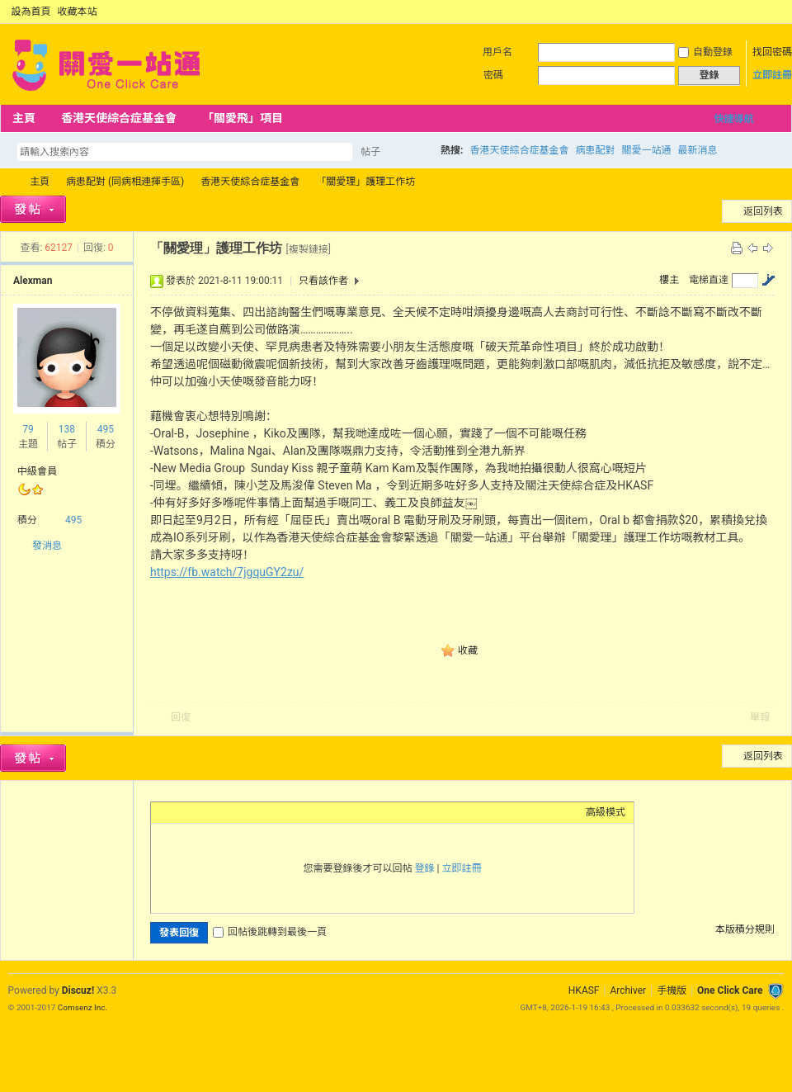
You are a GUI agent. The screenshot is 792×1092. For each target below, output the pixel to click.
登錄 (425, 868)
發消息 (47, 545)
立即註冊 (772, 75)
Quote (241, 812)
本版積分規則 (745, 929)
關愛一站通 (646, 150)
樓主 (669, 280)
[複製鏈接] (307, 249)
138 (67, 429)
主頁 (23, 118)
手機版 (671, 990)
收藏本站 (77, 11)
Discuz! (78, 990)
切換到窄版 (774, 11)
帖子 (370, 152)
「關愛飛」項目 (242, 118)
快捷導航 (733, 119)
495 (105, 429)
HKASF (584, 990)
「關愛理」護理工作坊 (365, 181)
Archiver (628, 990)
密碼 (493, 75)
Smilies (283, 812)
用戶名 (497, 52)
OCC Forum (6, 182)
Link (221, 812)
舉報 (760, 717)
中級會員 (37, 471)
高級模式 (605, 812)
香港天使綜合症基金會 (119, 118)
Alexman (32, 280)
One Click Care (729, 990)
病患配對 (595, 150)
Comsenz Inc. (82, 1007)
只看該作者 (323, 280)
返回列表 (763, 211)
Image (200, 812)
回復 (181, 717)
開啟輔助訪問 (761, 11)
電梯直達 (708, 280)
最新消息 (697, 150)
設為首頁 (31, 11)
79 (28, 429)
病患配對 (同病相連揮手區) (125, 181)
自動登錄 (705, 52)
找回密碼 (772, 52)
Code (262, 812)
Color (180, 812)
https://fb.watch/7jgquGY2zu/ (227, 572)
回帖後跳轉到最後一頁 (270, 932)
